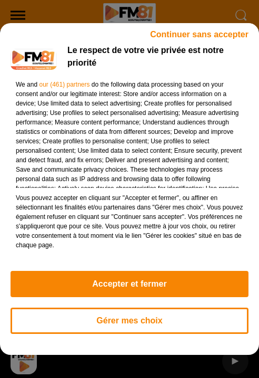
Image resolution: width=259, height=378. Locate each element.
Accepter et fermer (129, 288)
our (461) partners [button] (64, 89)
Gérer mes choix (129, 325)
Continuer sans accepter (199, 39)
